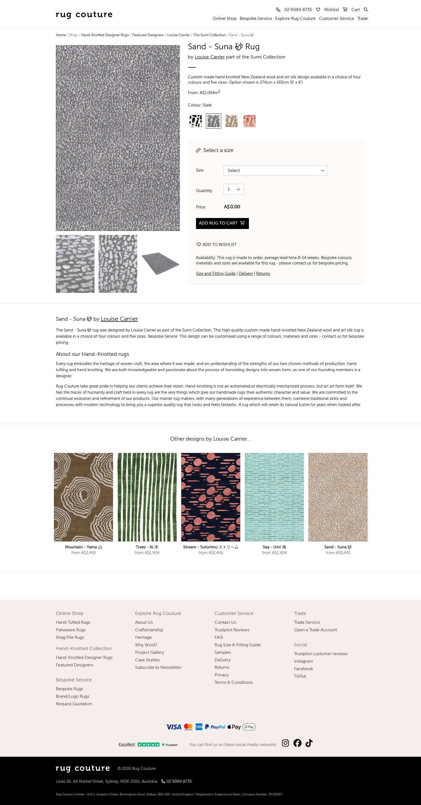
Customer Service (336, 19)
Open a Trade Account (315, 630)
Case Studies (147, 660)
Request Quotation (74, 704)
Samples (223, 653)
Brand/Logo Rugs (72, 697)
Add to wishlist (217, 245)
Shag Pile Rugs (70, 638)
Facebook (303, 669)
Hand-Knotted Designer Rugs (105, 35)
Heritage (143, 638)
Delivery (246, 274)
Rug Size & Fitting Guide (238, 645)
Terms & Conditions (234, 683)
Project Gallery (149, 653)
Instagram (303, 661)
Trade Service (307, 623)
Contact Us (225, 623)
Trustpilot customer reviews (321, 654)
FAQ (219, 638)
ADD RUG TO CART (222, 223)
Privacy (222, 675)
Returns (263, 274)
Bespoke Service (256, 19)
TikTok (300, 676)
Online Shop (225, 19)
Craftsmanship (149, 630)
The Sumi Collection (209, 35)
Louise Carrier (178, 35)
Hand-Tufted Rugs (73, 623)
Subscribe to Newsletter (158, 668)
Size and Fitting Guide (215, 274)
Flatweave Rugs (71, 630)
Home (61, 35)
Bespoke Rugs (69, 689)
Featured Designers (148, 35)
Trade (362, 19)
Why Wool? (146, 645)
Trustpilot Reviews (232, 630)
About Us (144, 623)
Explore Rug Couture (295, 19)
